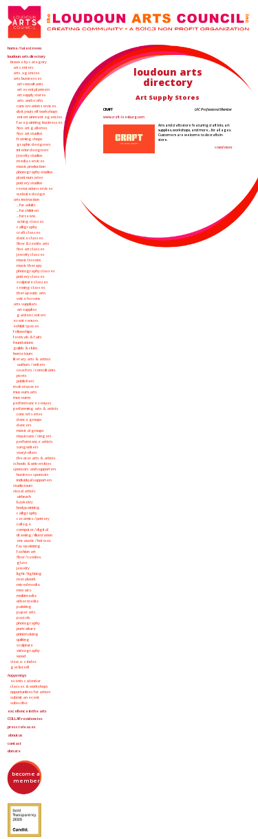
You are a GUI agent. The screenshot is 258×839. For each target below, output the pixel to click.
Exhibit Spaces (26, 326)
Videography (28, 650)
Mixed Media (28, 584)
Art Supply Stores (31, 95)
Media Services (31, 161)
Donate (14, 751)
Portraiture (26, 628)
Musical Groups (30, 430)
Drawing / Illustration (34, 535)
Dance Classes (30, 238)
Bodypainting (28, 507)
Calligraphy (27, 227)
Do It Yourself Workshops (37, 111)
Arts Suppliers (25, 304)
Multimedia (26, 595)
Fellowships (22, 331)
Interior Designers (33, 150)
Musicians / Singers (34, 436)
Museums (22, 397)
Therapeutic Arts (31, 293)
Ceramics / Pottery (33, 518)
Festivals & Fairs (27, 337)
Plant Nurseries (30, 177)
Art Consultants (30, 84)
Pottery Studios (30, 183)
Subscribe (19, 703)
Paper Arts (26, 612)
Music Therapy (29, 265)
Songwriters (28, 447)
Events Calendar (25, 681)
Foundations (23, 342)
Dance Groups (29, 419)
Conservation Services (36, 106)
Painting (24, 606)
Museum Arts (25, 392)
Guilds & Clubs (25, 348)
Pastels (23, 617)
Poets (22, 375)
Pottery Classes (31, 276)
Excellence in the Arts (27, 711)
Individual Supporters (34, 480)
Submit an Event (24, 697)
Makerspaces (26, 386)
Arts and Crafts (30, 100)
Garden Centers (31, 315)
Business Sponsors (33, 474)
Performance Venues (32, 403)
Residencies (25, 718)
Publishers (25, 381)
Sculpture (25, 645)
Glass (22, 562)
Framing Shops (30, 139)
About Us (15, 735)
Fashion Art (26, 551)
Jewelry (23, 568)
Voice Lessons (29, 298)
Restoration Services (35, 188)
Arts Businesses (27, 78)
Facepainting (29, 546)
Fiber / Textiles (29, 557)
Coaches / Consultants (36, 370)
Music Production (31, 166)
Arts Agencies (26, 73)
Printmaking (28, 634)
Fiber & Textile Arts (33, 243)
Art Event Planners (33, 89)
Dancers (24, 425)
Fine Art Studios (30, 133)
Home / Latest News (25, 48)
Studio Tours (23, 485)
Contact (14, 743)
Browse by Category (28, 62)
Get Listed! (19, 667)
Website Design (31, 194)
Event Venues (26, 320)
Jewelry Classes (31, 254)
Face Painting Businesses (40, 122)
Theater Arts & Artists (36, 458)
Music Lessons (29, 260)
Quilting (23, 639)
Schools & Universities (32, 463)
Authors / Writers (31, 364)
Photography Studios (35, 172)
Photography (28, 623)
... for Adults (26, 205)
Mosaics (24, 590)
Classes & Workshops (29, 686)
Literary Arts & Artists (32, 359)
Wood (21, 656)
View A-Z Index (23, 661)
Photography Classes (36, 271)
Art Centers (23, 67)
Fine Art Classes (31, 249)
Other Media (28, 601)
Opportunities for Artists (30, 692)
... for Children (28, 210)
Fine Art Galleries (32, 128)
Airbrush (24, 496)
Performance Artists (35, 441)
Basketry (25, 502)
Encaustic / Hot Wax (34, 540)
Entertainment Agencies (40, 117)
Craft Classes (29, 232)
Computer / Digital (32, 529)
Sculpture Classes (32, 282)
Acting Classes (30, 221)
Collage (24, 524)
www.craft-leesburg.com (123, 117)
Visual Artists (24, 491)
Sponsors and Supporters (34, 469)
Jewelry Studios (30, 155)
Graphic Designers (34, 144)
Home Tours (23, 353)
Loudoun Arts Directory (26, 56)
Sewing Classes (31, 287)
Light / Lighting (29, 573)
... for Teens (26, 216)
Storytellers (27, 452)
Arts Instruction (26, 199)
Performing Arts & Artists (35, 408)
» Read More (223, 147)
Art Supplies (27, 309)
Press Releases (22, 727)
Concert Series (30, 414)
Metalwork (26, 579)
